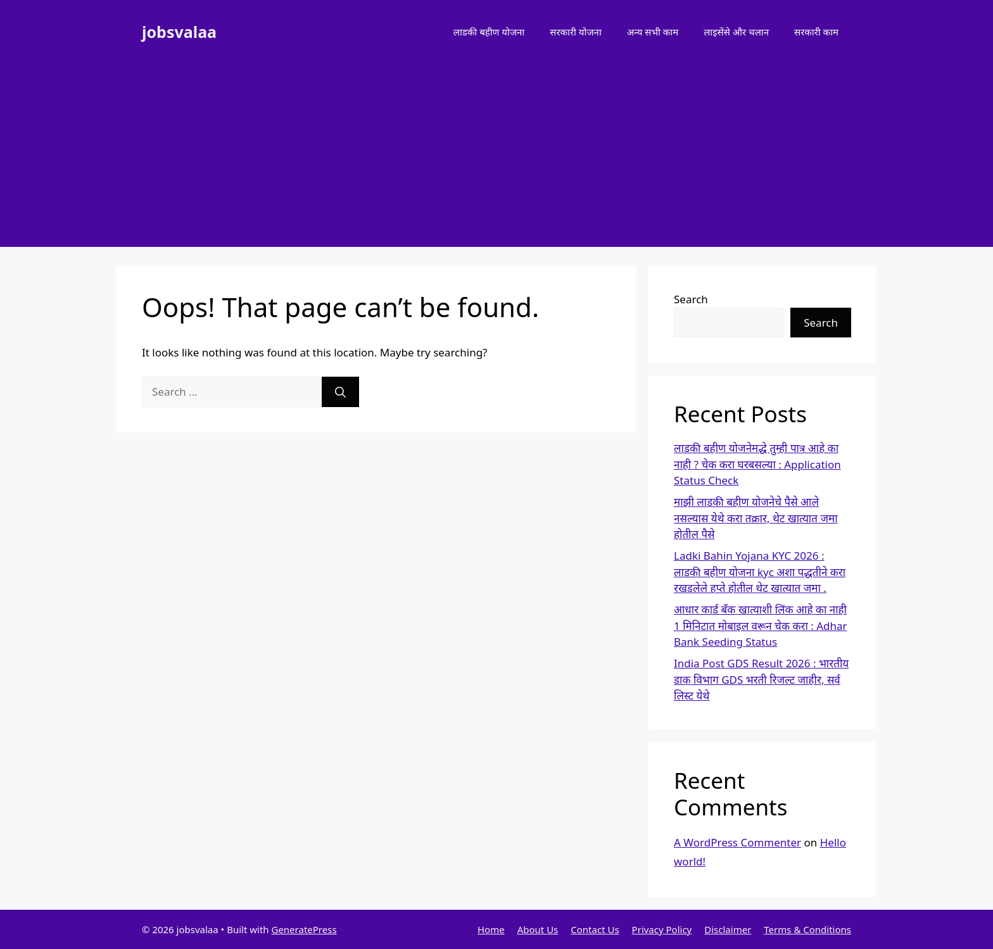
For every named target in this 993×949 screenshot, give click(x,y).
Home (491, 929)
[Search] (340, 392)
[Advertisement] (496, 158)
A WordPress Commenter (737, 842)
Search (691, 299)
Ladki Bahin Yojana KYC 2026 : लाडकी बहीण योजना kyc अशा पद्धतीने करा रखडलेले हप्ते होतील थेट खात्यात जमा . (759, 571)
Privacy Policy (662, 929)
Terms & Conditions (807, 929)
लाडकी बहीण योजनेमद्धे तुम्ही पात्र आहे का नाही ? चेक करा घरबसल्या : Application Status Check (757, 464)
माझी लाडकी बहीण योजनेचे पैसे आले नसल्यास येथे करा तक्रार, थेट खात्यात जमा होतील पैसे (756, 517)
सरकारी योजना (576, 31)
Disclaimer (727, 929)
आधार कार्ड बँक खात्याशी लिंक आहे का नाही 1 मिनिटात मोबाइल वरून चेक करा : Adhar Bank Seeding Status (760, 625)
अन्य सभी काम (652, 31)
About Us (538, 929)
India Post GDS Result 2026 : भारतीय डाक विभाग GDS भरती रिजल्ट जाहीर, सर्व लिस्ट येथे (761, 679)
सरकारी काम (816, 31)
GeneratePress (303, 929)
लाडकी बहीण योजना (488, 31)
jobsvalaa (179, 31)
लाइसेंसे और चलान (736, 31)
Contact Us (595, 929)
